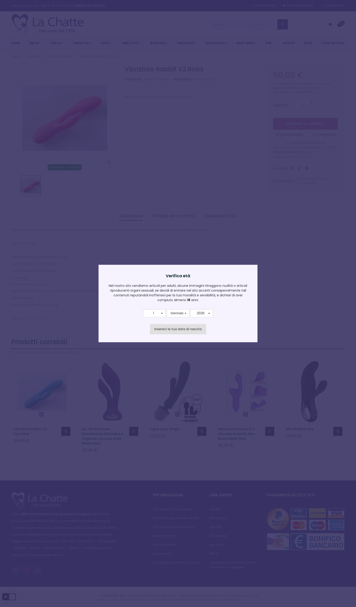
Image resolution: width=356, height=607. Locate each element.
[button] (154, 313)
